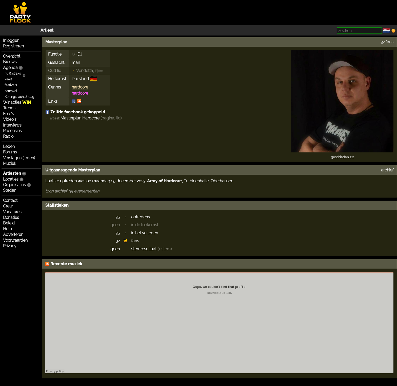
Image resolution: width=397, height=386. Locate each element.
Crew (8, 206)
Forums (10, 152)
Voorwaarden (15, 240)
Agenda (10, 67)
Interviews (12, 125)
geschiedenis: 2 (342, 157)
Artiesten (12, 173)
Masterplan (56, 42)
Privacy (9, 245)
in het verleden (144, 233)
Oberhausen (222, 181)
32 (118, 240)
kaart (8, 79)
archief (387, 170)
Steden (9, 190)
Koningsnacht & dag (19, 97)
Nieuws (10, 61)
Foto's (8, 113)
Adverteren (13, 234)
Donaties (11, 217)
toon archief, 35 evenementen (72, 191)
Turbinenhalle (196, 181)
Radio (8, 136)
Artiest (47, 30)
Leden (9, 146)
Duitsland (80, 78)
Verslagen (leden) (19, 157)
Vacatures (12, 211)
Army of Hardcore (164, 181)
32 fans (387, 42)
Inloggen (11, 40)
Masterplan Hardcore (80, 118)
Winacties (17, 102)
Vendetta (84, 70)
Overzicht (11, 56)
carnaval (11, 91)
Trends (9, 108)
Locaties (10, 179)
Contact (10, 200)
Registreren (13, 46)
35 (117, 217)
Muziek (9, 163)
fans (135, 240)
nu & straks (13, 73)
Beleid (9, 223)
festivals (11, 85)
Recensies (12, 130)
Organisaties (14, 184)
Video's (9, 119)
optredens (140, 217)
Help (7, 228)
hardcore (80, 87)
